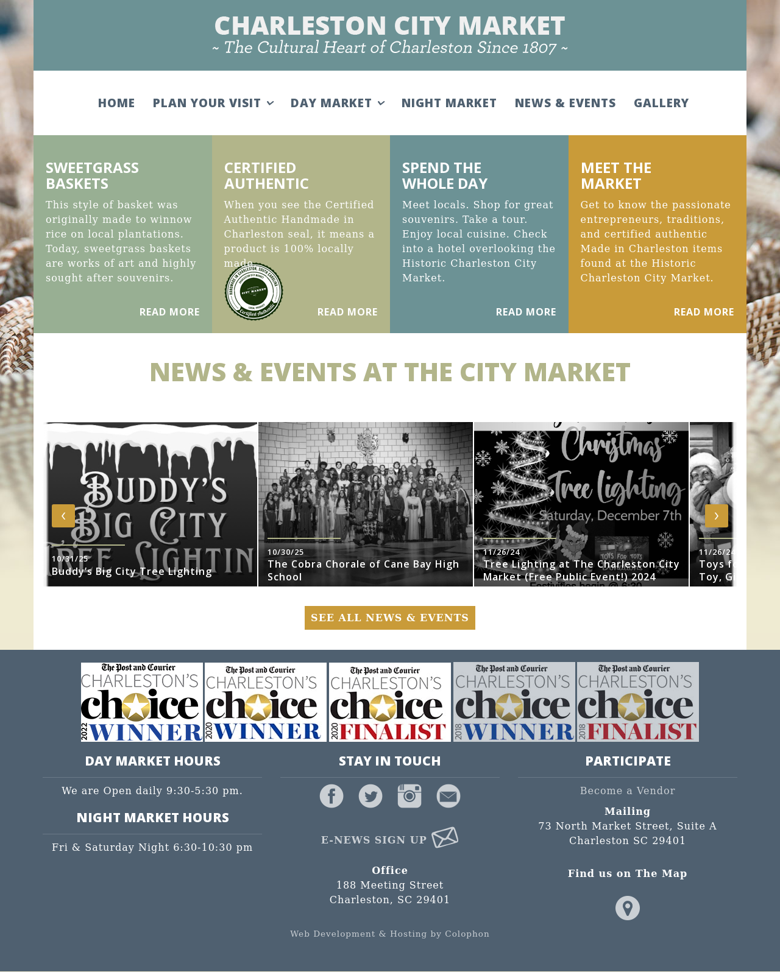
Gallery (660, 103)
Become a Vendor (628, 791)
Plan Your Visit (212, 103)
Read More (170, 312)
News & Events (564, 103)
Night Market (448, 103)
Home (115, 103)
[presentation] (63, 515)
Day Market (336, 103)
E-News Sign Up (390, 840)
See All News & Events (390, 618)
